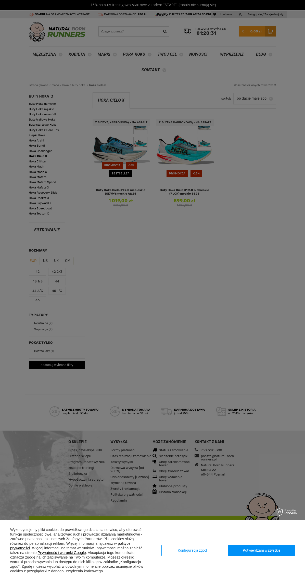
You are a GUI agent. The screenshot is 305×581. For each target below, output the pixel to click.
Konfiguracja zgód (192, 550)
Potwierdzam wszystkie (261, 550)
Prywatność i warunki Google (62, 553)
